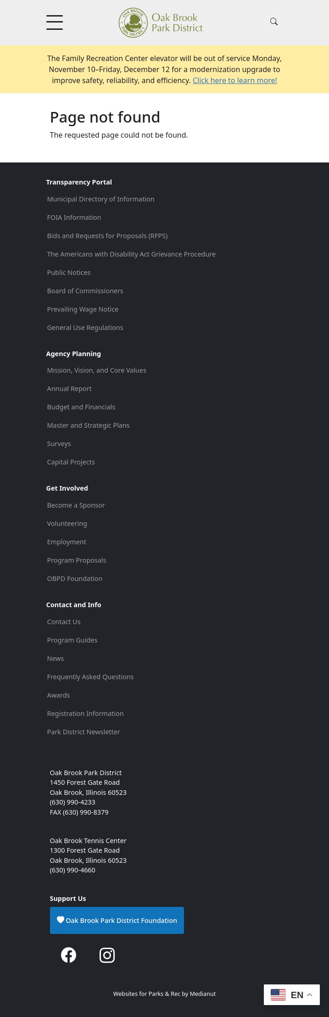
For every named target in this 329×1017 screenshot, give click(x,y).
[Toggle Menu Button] (55, 22)
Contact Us (64, 621)
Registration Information (85, 713)
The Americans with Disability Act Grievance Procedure (132, 254)
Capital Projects (71, 462)
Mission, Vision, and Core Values (97, 370)
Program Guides (72, 640)
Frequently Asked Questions (90, 676)
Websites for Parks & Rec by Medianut (164, 994)
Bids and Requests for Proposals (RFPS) (107, 235)
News (55, 658)
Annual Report (69, 388)
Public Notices (69, 272)
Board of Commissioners (85, 290)
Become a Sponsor (76, 505)
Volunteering (67, 523)
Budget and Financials (81, 406)
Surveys (59, 443)
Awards (58, 695)
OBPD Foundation (75, 578)
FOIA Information (74, 217)
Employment (66, 541)
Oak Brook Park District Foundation (117, 920)
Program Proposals (76, 560)
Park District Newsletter (83, 731)
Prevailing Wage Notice (83, 309)
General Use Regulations (85, 327)
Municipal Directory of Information (101, 199)
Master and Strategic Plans (88, 425)
